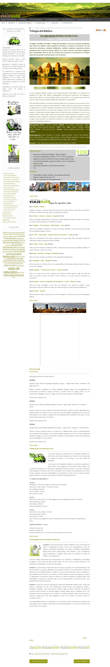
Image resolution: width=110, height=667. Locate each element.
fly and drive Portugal (15, 258)
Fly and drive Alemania (10, 175)
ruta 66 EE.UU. (20, 260)
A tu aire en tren (7, 212)
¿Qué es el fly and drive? (8, 19)
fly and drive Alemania (14, 237)
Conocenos (11, 23)
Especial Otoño (6, 214)
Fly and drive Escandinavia (53, 28)
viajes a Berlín (19, 263)
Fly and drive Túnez (9, 210)
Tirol (21, 262)
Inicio (3, 23)
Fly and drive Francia (9, 183)
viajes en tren (20, 272)
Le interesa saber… (40, 23)
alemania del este (20, 232)
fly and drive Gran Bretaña (16, 249)
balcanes (15, 234)
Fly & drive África (67, 19)
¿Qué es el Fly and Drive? (9, 222)
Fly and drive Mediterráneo (11, 189)
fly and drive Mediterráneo (12, 255)
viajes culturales (20, 265)
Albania (14, 232)
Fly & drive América (52, 19)
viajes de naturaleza (11, 270)
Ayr (8, 234)
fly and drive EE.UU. (15, 240)
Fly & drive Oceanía (84, 19)
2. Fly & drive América (8, 196)
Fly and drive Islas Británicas (12, 185)
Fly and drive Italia (9, 187)
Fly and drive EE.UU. (9, 202)
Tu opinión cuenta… (67, 23)
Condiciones (54, 23)
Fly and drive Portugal (10, 193)
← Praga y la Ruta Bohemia (38, 661)
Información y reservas (25, 23)
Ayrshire (11, 234)
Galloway (5, 260)
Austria (5, 234)
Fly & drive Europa (35, 19)
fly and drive (16, 236)
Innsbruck (14, 260)
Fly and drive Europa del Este (72, 28)
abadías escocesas (7, 232)
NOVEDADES (23, 19)
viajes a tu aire (10, 265)
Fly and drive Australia (10, 218)
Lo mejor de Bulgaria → (82, 661)
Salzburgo (5, 262)
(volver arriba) (33, 196)
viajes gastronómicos (14, 275)
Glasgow (10, 260)
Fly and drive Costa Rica (10, 200)
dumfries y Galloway (8, 236)
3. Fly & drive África (7, 204)
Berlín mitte (21, 234)
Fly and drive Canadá (9, 198)
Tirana (18, 262)
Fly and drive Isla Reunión (11, 206)
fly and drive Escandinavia (42, 654)
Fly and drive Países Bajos (11, 191)
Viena (13, 277)
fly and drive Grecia (8, 251)
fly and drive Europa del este (59, 654)
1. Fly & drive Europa (37, 28)
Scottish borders (12, 262)
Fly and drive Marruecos (10, 208)
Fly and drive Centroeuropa (11, 177)
